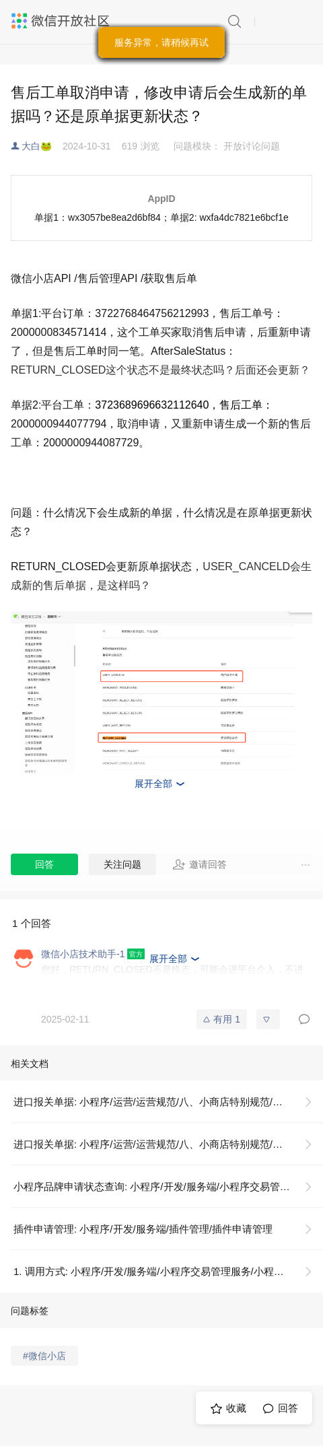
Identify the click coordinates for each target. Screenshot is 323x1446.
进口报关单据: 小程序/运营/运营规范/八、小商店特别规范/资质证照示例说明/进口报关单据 (168, 1101)
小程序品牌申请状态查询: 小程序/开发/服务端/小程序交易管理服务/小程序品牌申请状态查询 (168, 1186)
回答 (44, 864)
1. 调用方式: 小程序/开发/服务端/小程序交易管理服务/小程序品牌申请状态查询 (168, 1271)
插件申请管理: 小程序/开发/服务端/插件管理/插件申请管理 (143, 1229)
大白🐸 (37, 146)
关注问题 (122, 864)
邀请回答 (199, 864)
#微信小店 (44, 1355)
